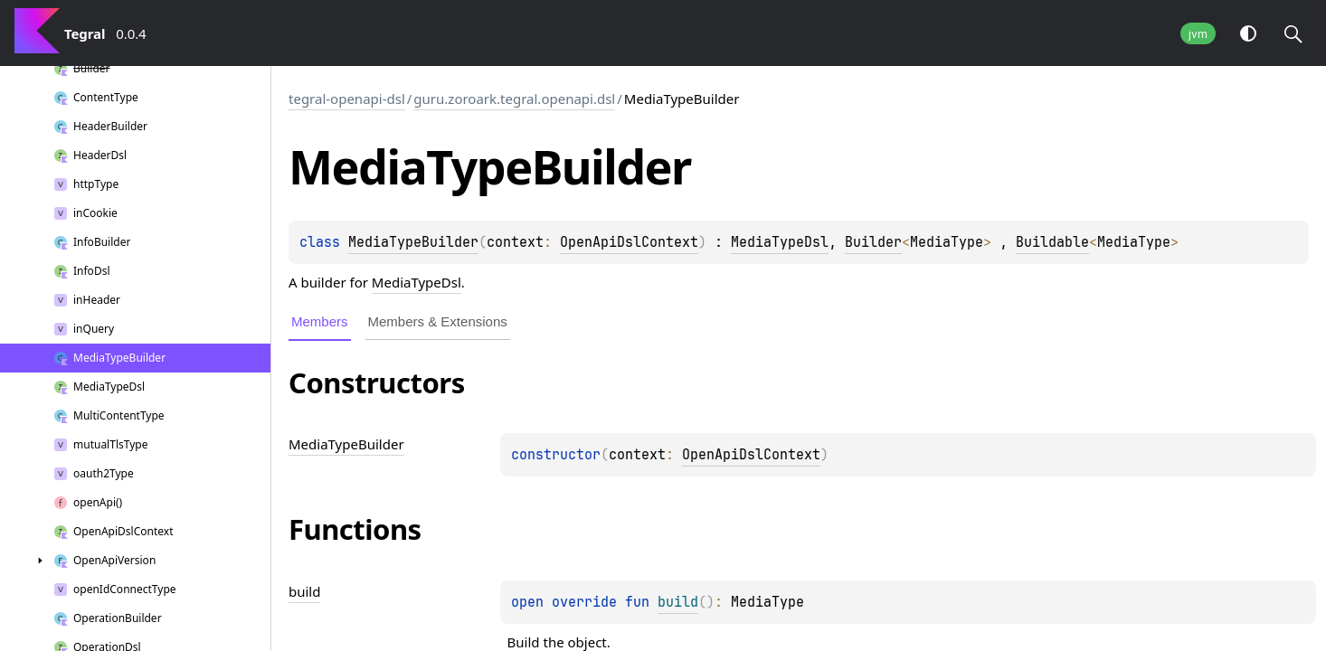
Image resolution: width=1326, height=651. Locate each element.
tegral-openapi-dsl (347, 99)
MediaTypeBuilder (413, 242)
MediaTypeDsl (780, 242)
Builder (873, 242)
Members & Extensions (437, 321)
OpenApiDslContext (629, 242)
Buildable (1052, 242)
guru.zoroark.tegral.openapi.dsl (514, 99)
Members (319, 321)
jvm (1198, 34)
